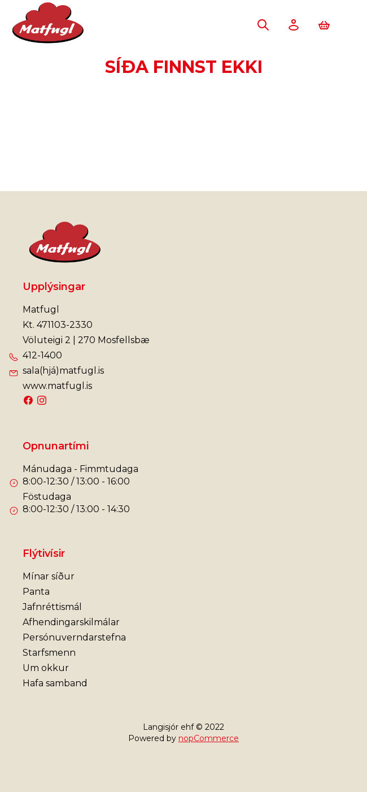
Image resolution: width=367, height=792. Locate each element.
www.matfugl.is (57, 385)
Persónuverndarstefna (74, 637)
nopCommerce (208, 738)
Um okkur (46, 668)
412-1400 (42, 355)
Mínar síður (49, 576)
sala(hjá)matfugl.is (63, 370)
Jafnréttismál (52, 606)
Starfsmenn (49, 652)
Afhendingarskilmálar (71, 622)
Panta (36, 591)
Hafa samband (55, 683)
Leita (263, 25)
